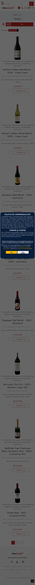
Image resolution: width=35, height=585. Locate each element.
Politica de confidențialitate (25, 248)
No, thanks (23, 252)
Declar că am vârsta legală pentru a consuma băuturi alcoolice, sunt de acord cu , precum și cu (17, 246)
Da (11, 252)
